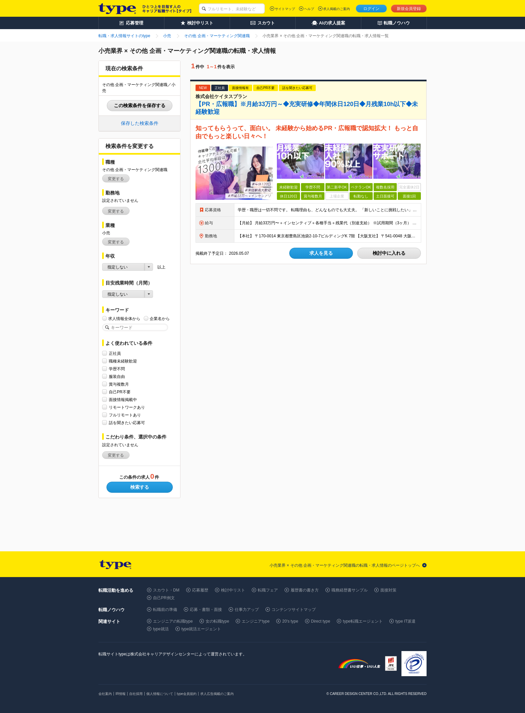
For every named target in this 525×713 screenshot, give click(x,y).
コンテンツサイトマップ (294, 609)
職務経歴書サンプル (349, 590)
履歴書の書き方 (305, 590)
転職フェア (268, 590)
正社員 (115, 353)
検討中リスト (233, 590)
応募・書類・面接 (206, 609)
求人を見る (321, 253)
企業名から (160, 318)
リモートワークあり (127, 407)
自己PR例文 (164, 598)
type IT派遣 (405, 621)
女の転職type (217, 621)
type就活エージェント (201, 629)
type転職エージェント (363, 621)
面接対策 (388, 590)
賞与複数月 (119, 384)
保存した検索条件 (139, 123)
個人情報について (159, 694)
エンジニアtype (256, 621)
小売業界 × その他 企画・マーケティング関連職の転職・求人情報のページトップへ (345, 565)
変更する (116, 178)
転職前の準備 (165, 609)
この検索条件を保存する (139, 105)
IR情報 (121, 694)
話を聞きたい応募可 (127, 422)
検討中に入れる (389, 253)
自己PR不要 (120, 391)
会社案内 (105, 694)
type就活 (161, 629)
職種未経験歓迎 (123, 361)
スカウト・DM (166, 590)
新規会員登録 (409, 8)
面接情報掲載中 (123, 399)
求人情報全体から (124, 318)
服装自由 (117, 376)
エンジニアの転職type (173, 621)
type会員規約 (187, 694)
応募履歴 (200, 590)
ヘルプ (309, 9)
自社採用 (136, 694)
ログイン (371, 8)
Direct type (320, 621)
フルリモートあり (125, 414)
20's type (290, 621)
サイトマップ (285, 9)
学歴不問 (117, 368)
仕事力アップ (247, 609)
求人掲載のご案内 (336, 9)
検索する (139, 487)
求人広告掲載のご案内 (217, 694)
